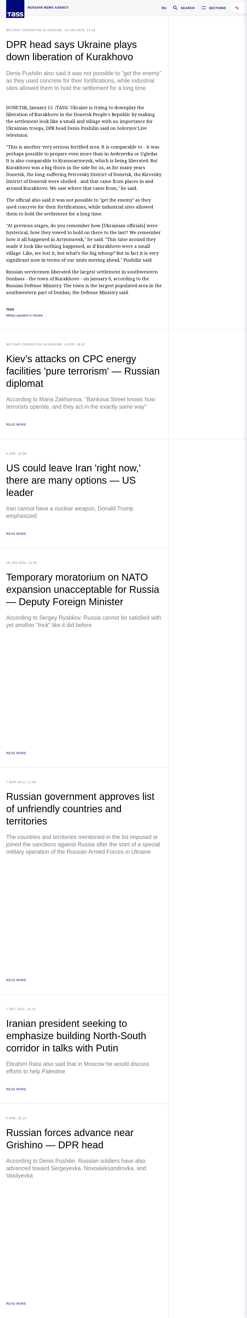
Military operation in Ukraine (34, 30)
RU (164, 8)
